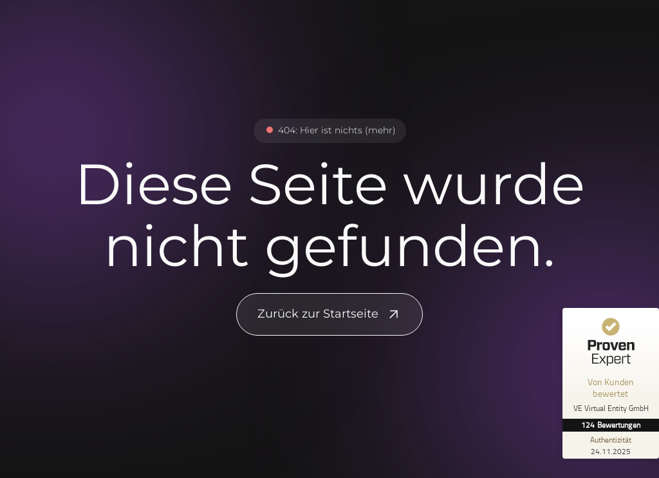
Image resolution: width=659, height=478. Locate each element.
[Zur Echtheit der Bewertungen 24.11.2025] (610, 445)
